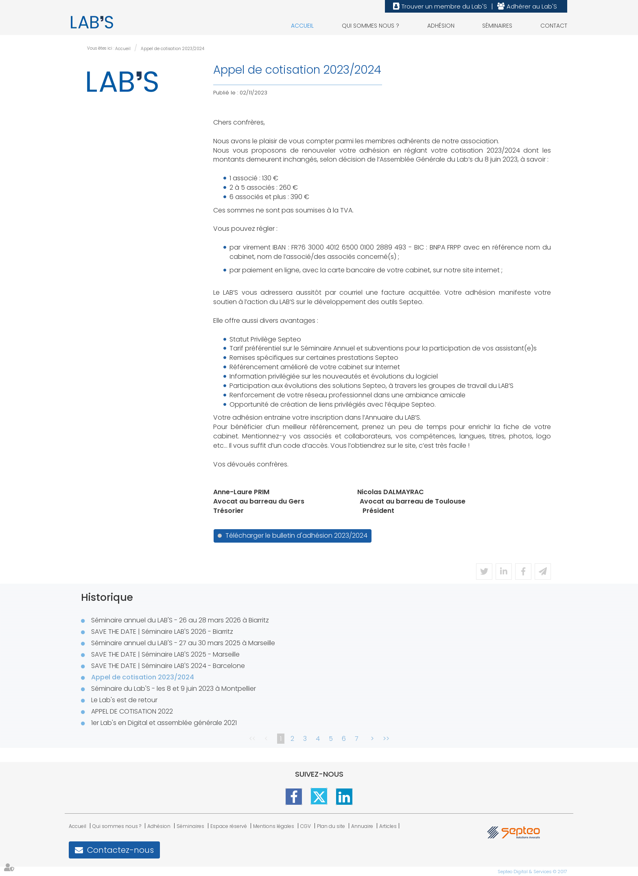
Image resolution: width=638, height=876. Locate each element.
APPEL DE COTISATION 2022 (132, 711)
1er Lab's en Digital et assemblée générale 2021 (164, 722)
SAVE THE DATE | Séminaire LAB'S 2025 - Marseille (165, 654)
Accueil (302, 26)
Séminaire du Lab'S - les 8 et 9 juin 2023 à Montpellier (173, 688)
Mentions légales (273, 826)
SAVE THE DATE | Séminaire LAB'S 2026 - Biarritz (162, 631)
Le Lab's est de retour (124, 700)
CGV (305, 826)
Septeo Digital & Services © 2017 (532, 871)
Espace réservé (228, 826)
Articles (388, 826)
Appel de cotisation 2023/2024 (172, 49)
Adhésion (440, 26)
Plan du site (331, 826)
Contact (553, 26)
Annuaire (362, 826)
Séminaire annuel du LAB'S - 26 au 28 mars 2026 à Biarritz (180, 620)
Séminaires (497, 26)
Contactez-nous (120, 850)
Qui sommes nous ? (370, 26)
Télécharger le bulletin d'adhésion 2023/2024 (296, 535)
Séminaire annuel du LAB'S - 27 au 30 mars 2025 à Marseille (183, 643)
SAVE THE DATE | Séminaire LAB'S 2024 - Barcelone (168, 665)
